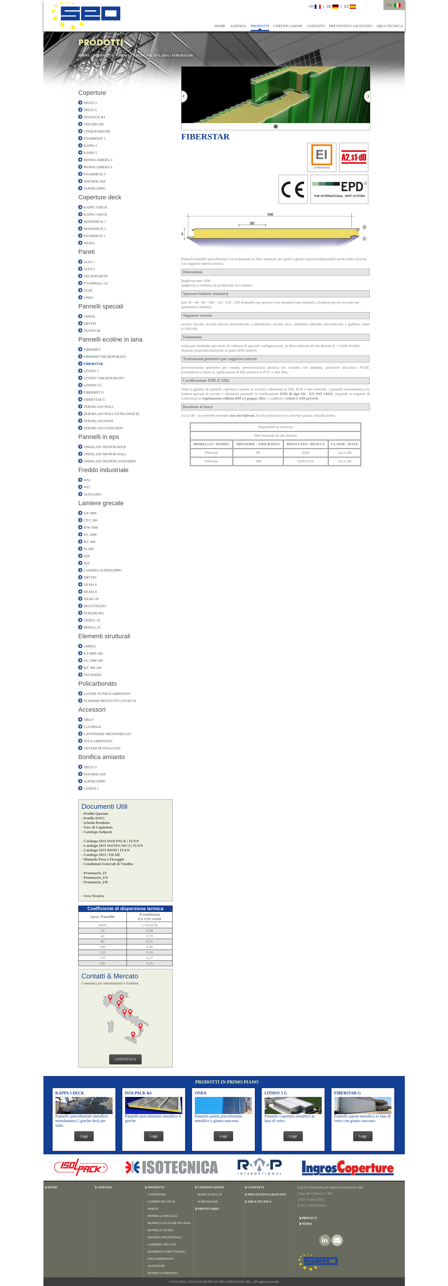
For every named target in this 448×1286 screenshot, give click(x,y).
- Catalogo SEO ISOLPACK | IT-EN (110, 841)
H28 (87, 556)
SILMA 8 (90, 592)
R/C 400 (89, 542)
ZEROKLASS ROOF (98, 421)
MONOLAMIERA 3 (98, 160)
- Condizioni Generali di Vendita (107, 864)
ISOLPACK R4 (94, 117)
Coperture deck (99, 197)
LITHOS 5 (91, 371)
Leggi (84, 1136)
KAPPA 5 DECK (95, 214)
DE (333, 7)
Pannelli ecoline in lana (110, 339)
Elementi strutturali (104, 636)
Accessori (91, 709)
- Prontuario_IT (94, 873)
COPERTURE (157, 1194)
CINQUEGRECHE (97, 131)
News (307, 1224)
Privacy (309, 1218)
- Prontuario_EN (94, 877)
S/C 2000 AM (93, 661)
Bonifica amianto (101, 757)
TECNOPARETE (96, 276)
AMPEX (90, 646)
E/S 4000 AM (93, 653)
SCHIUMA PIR (208, 1201)
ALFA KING (93, 494)
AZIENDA (238, 26)
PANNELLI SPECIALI (162, 1215)
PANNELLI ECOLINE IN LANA (142, 55)
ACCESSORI (156, 1265)
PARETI (153, 1208)
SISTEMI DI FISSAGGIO (102, 748)
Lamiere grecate (101, 503)
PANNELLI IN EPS (160, 1230)
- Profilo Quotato (94, 813)
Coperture (92, 92)
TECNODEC (93, 675)
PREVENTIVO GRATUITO (350, 26)
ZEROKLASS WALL (99, 407)
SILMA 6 (90, 585)
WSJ (87, 480)
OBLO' (89, 720)
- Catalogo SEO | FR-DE (100, 854)
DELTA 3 (90, 103)
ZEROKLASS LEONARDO (103, 428)
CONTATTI (316, 26)
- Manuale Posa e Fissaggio (102, 859)
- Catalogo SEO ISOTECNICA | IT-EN (112, 845)
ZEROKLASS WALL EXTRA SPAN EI (111, 414)
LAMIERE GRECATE (162, 1244)
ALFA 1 (89, 262)
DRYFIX (90, 324)
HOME (220, 26)
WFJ (87, 487)
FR (315, 7)
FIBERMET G (94, 392)
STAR (88, 290)
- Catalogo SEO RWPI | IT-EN (105, 850)
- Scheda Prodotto (95, 822)
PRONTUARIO (208, 1208)
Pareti (86, 251)
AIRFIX (89, 316)
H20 (87, 563)
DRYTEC (90, 577)
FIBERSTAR (182, 55)
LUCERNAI (92, 727)
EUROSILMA (94, 613)
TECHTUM (92, 331)
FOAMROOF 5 (94, 139)
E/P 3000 (90, 513)
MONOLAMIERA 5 (98, 167)
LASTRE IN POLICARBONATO (107, 694)
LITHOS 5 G (93, 385)
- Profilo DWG (93, 818)
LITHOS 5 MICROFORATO (104, 378)
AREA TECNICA (389, 26)
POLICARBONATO (98, 741)
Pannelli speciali (100, 306)
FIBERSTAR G (94, 400)
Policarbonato (97, 683)
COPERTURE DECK (161, 1201)
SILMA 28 (91, 599)
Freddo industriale (103, 470)
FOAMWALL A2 (96, 283)
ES (350, 7)
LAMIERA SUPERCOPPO (103, 570)
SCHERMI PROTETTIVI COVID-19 (110, 701)
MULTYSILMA (95, 606)
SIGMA (89, 243)
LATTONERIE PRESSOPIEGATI (107, 734)
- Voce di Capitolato (97, 827)
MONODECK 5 (95, 229)
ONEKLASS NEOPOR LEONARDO (110, 461)
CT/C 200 (90, 520)
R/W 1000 (91, 527)
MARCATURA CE (210, 1194)
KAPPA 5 (90, 153)
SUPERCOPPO (94, 188)
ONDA (89, 298)
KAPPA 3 (90, 146)
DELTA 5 (90, 110)
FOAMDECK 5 (94, 174)
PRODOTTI (260, 26)
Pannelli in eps (98, 436)
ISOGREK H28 (94, 181)
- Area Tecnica (92, 896)
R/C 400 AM (92, 668)
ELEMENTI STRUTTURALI (167, 1251)
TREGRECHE (94, 124)
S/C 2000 (90, 535)
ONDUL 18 (92, 620)
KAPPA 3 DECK (95, 207)
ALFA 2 (89, 269)
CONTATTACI (125, 1059)
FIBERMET (92, 350)
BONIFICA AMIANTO (163, 1273)
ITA (389, 5)
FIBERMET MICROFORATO (105, 357)
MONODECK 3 (95, 222)
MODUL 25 (92, 627)
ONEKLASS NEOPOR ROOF (105, 447)
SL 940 (89, 549)
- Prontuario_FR (94, 882)
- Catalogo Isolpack (96, 832)
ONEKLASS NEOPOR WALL (105, 454)
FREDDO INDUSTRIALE (165, 1237)
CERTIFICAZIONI (288, 26)
